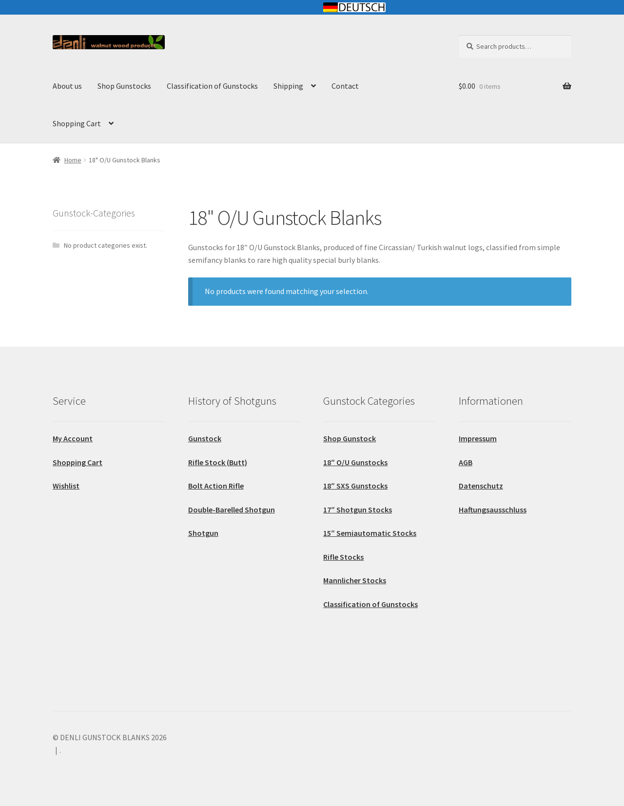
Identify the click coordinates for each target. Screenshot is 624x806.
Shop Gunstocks (124, 86)
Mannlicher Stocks (354, 580)
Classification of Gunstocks (212, 86)
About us (67, 86)
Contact (345, 86)
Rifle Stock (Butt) (217, 462)
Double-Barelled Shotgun (231, 509)
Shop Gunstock (349, 438)
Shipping (288, 86)
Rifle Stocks (343, 557)
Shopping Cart (77, 123)
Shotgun (203, 533)
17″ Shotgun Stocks (357, 509)
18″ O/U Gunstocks (355, 462)
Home (72, 160)
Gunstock (204, 438)
